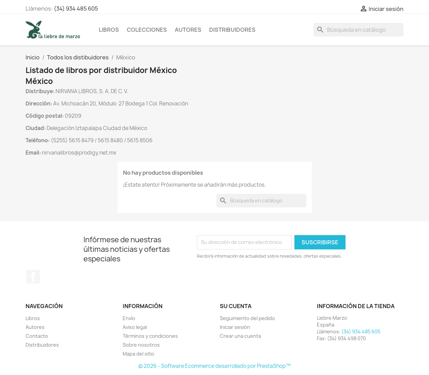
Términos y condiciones (150, 336)
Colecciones (147, 29)
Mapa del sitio (138, 353)
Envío (129, 318)
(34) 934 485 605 (76, 8)
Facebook (33, 277)
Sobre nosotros (141, 345)
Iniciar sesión (235, 327)
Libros (109, 29)
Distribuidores (232, 29)
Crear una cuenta (240, 336)
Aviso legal (135, 327)
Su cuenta (235, 306)
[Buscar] (358, 30)
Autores (188, 29)
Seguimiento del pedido (247, 318)
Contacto (37, 336)
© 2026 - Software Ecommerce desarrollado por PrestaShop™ (214, 366)
